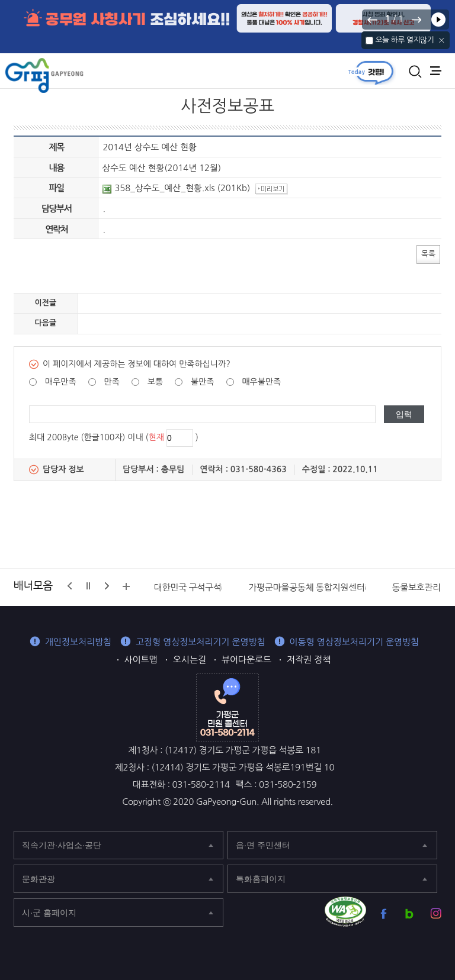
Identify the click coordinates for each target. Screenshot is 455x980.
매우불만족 (261, 382)
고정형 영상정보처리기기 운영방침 (200, 641)
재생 (438, 19)
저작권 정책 (309, 659)
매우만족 (60, 382)
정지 (88, 586)
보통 (155, 382)
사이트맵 (141, 659)
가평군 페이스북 (383, 913)
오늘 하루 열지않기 (404, 40)
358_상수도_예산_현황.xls (158, 187)
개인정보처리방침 (78, 641)
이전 (373, 19)
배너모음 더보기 (126, 586)
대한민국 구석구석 (188, 587)
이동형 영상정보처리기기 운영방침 (354, 641)
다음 (416, 19)
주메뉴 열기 (435, 70)
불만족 (202, 382)
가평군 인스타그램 (435, 913)
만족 (112, 382)
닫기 (441, 40)
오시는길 (189, 659)
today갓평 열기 (371, 72)
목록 (428, 253)
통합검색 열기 (415, 71)
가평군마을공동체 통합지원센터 (306, 587)
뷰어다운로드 (246, 659)
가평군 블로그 (409, 913)
